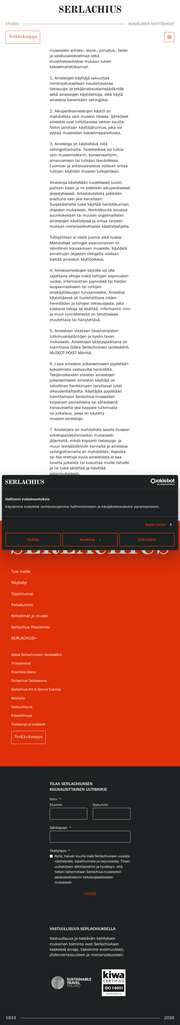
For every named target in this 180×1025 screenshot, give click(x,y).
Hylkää (33, 539)
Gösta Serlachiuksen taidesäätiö (36, 655)
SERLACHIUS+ (24, 638)
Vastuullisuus (21, 707)
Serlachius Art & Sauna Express (36, 689)
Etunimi (56, 805)
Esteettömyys (21, 715)
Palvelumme (22, 605)
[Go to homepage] (90, 9)
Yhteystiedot (21, 663)
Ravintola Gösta (23, 672)
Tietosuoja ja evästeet (28, 724)
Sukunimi (100, 805)
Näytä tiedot (155, 525)
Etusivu (12, 24)
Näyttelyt (19, 582)
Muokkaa (90, 539)
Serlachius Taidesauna (29, 681)
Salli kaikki (147, 539)
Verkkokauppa (23, 36)
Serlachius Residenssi (30, 627)
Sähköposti (60, 828)
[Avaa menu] (169, 37)
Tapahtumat (22, 594)
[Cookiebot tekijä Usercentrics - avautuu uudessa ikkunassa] (154, 482)
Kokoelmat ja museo (29, 616)
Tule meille (20, 571)
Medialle (18, 698)
